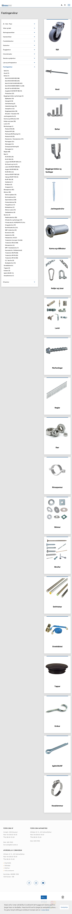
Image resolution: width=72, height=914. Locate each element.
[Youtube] (43, 883)
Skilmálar (7, 865)
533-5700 (37, 841)
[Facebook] (29, 883)
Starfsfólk (8, 863)
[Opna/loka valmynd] (69, 5)
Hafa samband (9, 870)
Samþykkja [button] (64, 907)
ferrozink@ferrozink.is (10, 845)
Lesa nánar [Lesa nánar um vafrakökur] (45, 910)
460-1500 (10, 842)
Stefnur (7, 868)
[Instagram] (36, 883)
